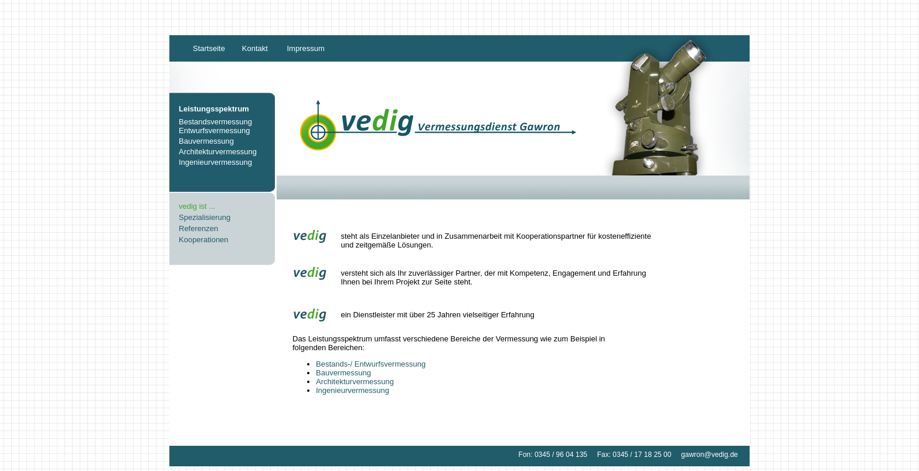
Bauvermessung (206, 141)
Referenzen (198, 228)
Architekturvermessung (218, 151)
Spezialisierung (204, 217)
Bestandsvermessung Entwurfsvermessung (215, 126)
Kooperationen (204, 239)
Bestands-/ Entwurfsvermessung (371, 364)
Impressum (305, 48)
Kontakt (255, 48)
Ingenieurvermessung (215, 162)
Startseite (209, 48)
